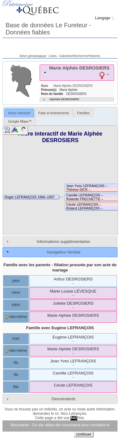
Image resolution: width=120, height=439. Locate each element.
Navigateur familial (63, 252)
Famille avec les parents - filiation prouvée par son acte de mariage (60, 267)
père (15, 281)
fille (16, 387)
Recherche (80, 56)
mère (16, 292)
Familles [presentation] (83, 113)
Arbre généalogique (32, 56)
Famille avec (60, 327)
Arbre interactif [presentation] (19, 113)
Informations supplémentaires (63, 241)
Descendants (63, 398)
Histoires (94, 56)
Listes (53, 56)
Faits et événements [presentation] (53, 113)
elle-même (16, 317)
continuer (83, 434)
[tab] (77, 73)
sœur (16, 304)
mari (15, 338)
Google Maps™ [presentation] (20, 121)
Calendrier (66, 56)
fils (16, 363)
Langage (102, 18)
